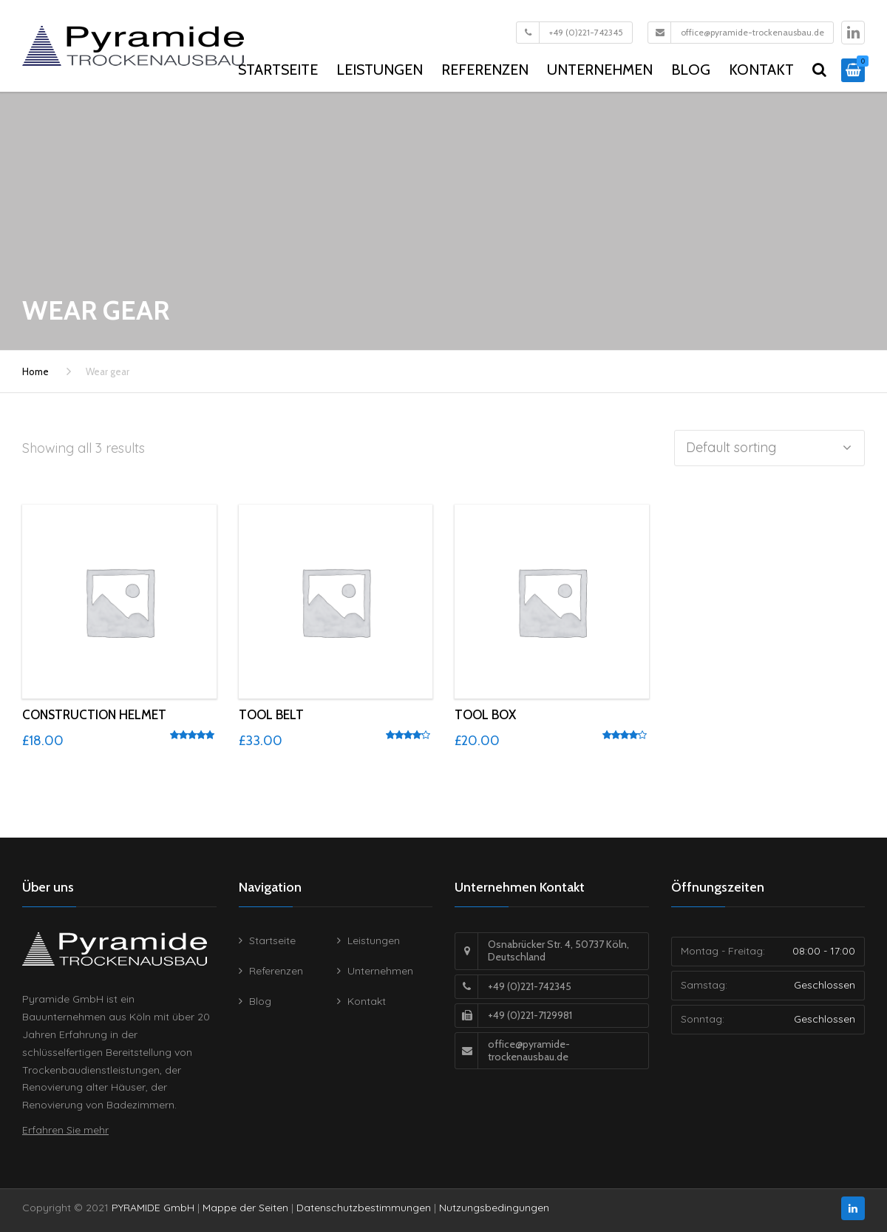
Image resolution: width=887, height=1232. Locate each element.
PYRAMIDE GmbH (153, 1207)
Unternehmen (600, 69)
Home (35, 371)
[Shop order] (769, 448)
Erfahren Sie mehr (65, 1130)
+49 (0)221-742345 (586, 32)
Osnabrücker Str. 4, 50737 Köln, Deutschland (558, 950)
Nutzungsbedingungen (494, 1207)
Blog (690, 69)
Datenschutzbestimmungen (363, 1207)
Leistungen (379, 69)
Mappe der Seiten (245, 1207)
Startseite (278, 69)
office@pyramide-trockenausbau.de (752, 32)
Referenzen (485, 69)
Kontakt (761, 69)
